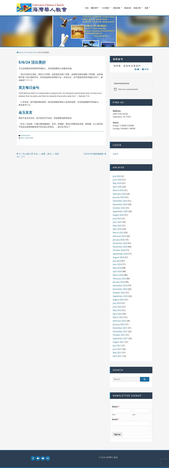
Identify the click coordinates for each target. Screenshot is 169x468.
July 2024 (117, 261)
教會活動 (116, 8)
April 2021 (117, 356)
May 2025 (117, 225)
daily (22, 138)
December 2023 (120, 285)
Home (21, 52)
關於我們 (94, 8)
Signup (117, 434)
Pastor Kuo (32, 52)
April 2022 (117, 313)
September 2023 (120, 296)
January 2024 (119, 282)
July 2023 (117, 303)
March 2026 (118, 190)
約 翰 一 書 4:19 (141, 69)
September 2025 (120, 211)
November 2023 (120, 289)
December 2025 (120, 201)
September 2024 (120, 253)
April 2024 (117, 271)
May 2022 (117, 310)
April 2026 (117, 186)
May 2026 (117, 183)
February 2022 (119, 320)
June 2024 (117, 264)
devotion (29, 138)
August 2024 (118, 257)
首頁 (86, 8)
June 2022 (117, 306)
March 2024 (118, 275)
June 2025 (117, 222)
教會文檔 (137, 8)
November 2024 (120, 246)
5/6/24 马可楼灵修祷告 (95, 153)
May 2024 (117, 268)
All (25, 52)
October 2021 (119, 335)
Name (116, 406)
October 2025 (119, 208)
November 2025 (120, 204)
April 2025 (117, 229)
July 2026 (117, 176)
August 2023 (118, 299)
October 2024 (119, 250)
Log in (115, 153)
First (113, 415)
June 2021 (117, 349)
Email (115, 419)
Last (133, 415)
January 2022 (119, 324)
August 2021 (118, 342)
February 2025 (119, 236)
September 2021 (120, 338)
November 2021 (120, 331)
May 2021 (117, 352)
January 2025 (119, 239)
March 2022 (118, 317)
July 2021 (117, 345)
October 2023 (119, 292)
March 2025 (118, 232)
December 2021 (120, 328)
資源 (146, 8)
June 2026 (117, 179)
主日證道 (105, 8)
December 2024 (120, 243)
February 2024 (119, 278)
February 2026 (119, 194)
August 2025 (118, 215)
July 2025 (117, 218)
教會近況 (127, 8)
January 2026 (119, 197)
